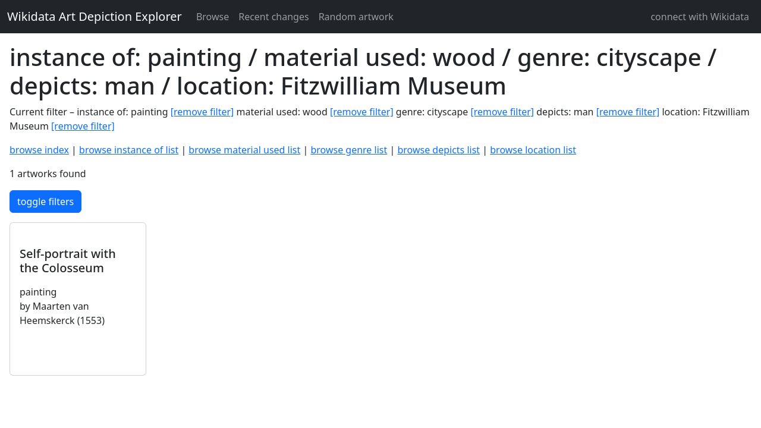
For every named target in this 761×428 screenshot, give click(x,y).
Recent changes (273, 16)
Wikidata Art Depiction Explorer (94, 16)
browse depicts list (438, 149)
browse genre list (348, 149)
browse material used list (244, 149)
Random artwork (356, 16)
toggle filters (45, 201)
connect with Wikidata (699, 16)
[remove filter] (202, 111)
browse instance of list (128, 149)
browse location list (533, 149)
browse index (39, 149)
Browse (212, 16)
